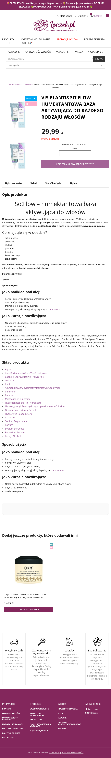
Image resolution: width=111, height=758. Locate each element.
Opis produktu (13, 183)
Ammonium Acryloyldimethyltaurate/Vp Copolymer (32, 387)
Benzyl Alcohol (13, 436)
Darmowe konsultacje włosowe (69, 723)
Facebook (91, 709)
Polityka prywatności (13, 729)
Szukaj (99, 58)
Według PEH (63, 51)
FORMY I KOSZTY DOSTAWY (10, 719)
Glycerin (9, 380)
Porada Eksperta (94, 39)
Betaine (9, 395)
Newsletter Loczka (68, 709)
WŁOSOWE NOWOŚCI (39, 709)
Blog (11, 43)
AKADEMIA (63, 729)
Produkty (8, 39)
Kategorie (14, 51)
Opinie (74, 183)
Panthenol (10, 391)
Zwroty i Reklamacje (13, 724)
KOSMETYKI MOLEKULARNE (37, 714)
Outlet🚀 (26, 43)
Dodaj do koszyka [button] (29, 609)
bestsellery (36, 720)
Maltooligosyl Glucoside (17, 399)
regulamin (54, 752)
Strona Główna (15, 84)
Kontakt (6, 709)
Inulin (8, 384)
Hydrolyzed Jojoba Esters (18, 413)
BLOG (60, 713)
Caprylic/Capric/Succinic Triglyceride (24, 376)
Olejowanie (29, 84)
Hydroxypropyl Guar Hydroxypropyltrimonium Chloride (34, 406)
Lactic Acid (10, 417)
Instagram (91, 712)
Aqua (8, 369)
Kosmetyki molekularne (35, 39)
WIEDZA (79, 51)
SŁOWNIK (62, 718)
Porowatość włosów (37, 51)
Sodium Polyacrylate (16, 421)
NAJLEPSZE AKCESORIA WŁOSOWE (40, 725)
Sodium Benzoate (14, 428)
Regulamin (8, 738)
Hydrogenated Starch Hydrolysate (23, 402)
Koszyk (96, 16)
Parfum (9, 424)
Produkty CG (95, 51)
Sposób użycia (53, 183)
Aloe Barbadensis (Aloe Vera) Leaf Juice (26, 373)
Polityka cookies (11, 733)
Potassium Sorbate (15, 432)
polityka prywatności (73, 752)
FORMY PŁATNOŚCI (11, 713)
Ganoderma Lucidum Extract (20, 410)
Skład (33, 183)
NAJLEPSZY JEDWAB (39, 731)
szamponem (54, 309)
